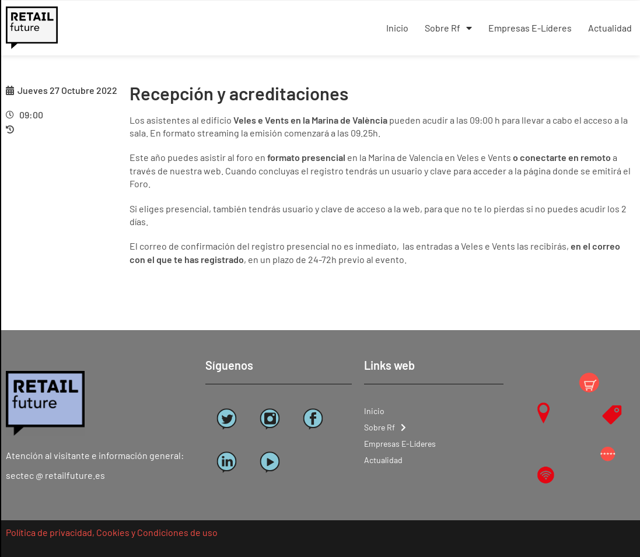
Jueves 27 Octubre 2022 (67, 90)
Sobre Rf (448, 27)
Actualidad (610, 27)
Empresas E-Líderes (530, 27)
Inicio (397, 27)
